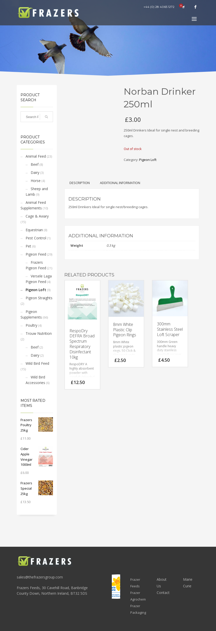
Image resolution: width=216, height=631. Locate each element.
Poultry (31, 325)
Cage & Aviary (37, 216)
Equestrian (34, 229)
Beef (35, 164)
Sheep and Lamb (37, 191)
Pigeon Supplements (31, 314)
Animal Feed (36, 156)
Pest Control (36, 238)
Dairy (35, 172)
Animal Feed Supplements (33, 205)
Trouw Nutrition (39, 333)
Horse (36, 180)
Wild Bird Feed (37, 363)
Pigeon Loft (36, 289)
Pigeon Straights (39, 297)
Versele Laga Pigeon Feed (39, 279)
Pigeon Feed (36, 254)
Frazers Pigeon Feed (36, 265)
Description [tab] (79, 182)
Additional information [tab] (120, 182)
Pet (28, 246)
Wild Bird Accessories (35, 380)
